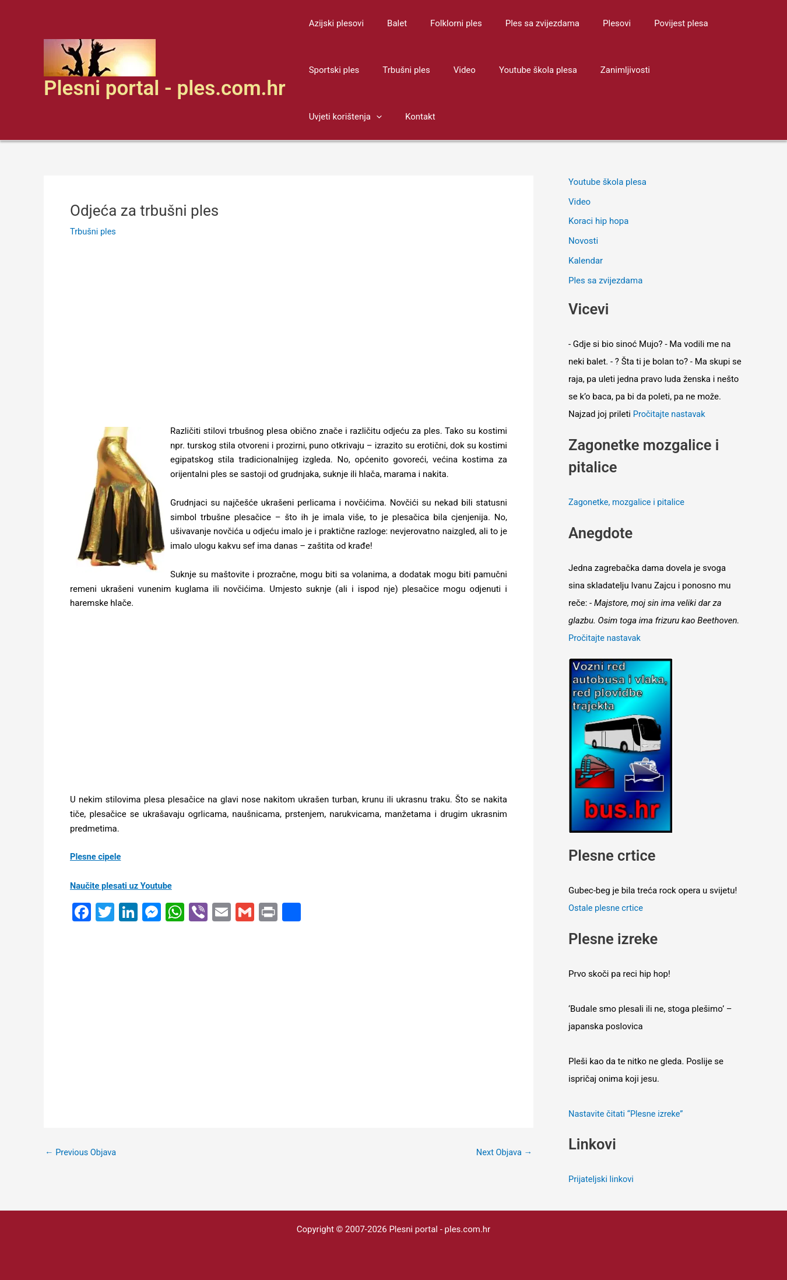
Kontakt (321, 116)
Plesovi (591, 23)
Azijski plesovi (333, 23)
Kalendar (585, 260)
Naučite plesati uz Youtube (122, 886)
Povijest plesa (649, 23)
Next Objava (503, 1152)
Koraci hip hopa (598, 221)
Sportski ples (331, 70)
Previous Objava (81, 1152)
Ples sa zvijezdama (522, 23)
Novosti (583, 241)
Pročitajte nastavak (670, 414)
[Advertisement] (288, 337)
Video (450, 70)
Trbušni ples (397, 70)
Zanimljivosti (599, 70)
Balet (388, 23)
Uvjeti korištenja (677, 70)
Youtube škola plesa (518, 70)
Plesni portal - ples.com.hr (165, 88)
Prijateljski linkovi (601, 1178)
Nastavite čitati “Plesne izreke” (627, 1113)
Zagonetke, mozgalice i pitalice (628, 502)
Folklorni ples (442, 23)
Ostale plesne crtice (606, 907)
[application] (708, 70)
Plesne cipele (96, 856)
